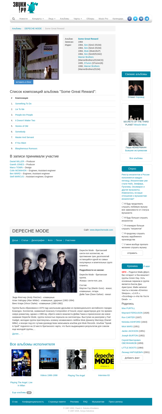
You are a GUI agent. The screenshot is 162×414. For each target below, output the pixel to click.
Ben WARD (15, 173)
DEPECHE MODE (33, 28)
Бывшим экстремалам (136, 150)
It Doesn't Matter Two (25, 120)
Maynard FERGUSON (132, 313)
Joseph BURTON (130, 335)
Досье (15, 240)
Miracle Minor (140, 124)
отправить (132, 253)
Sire (86, 45)
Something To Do (23, 103)
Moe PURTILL (128, 308)
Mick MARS (127, 326)
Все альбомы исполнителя (32, 344)
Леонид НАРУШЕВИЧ (132, 352)
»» (130, 299)
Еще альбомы (22, 392)
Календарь (118, 18)
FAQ (85, 401)
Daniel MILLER (17, 161)
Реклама (74, 401)
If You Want (20, 143)
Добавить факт (132, 358)
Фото (50, 240)
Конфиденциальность (33, 401)
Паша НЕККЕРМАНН (136, 147)
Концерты (38, 18)
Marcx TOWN (16, 167)
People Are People (24, 115)
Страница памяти (57, 401)
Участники (70, 240)
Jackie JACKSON (130, 331)
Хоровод (140, 97)
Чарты (78, 18)
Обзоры (90, 18)
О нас (15, 401)
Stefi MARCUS (17, 176)
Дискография (38, 240)
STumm (87, 63)
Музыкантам (98, 401)
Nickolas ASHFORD (131, 322)
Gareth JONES (17, 164)
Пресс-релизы (116, 401)
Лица (51, 18)
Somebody (20, 131)
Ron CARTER (128, 317)
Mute (86, 51)
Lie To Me (19, 109)
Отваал (131, 97)
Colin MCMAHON (18, 170)
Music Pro (103, 18)
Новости (23, 18)
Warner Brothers (86, 57)
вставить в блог (23, 82)
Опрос (132, 168)
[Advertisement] (80, 7)
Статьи (24, 240)
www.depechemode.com (101, 230)
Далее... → (17, 334)
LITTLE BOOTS (129, 347)
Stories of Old (21, 126)
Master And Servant (24, 137)
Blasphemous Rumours (26, 148)
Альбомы (64, 18)
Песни (59, 240)
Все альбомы (136, 158)
